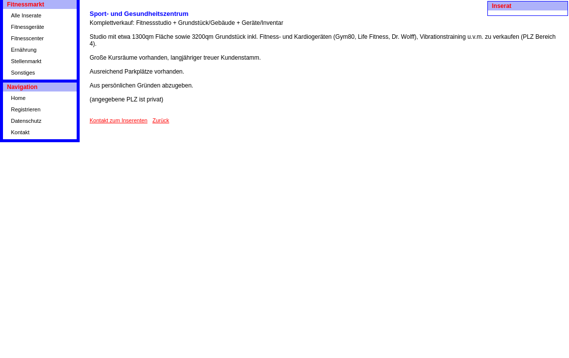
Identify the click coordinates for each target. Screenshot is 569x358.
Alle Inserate (26, 15)
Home (18, 98)
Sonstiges (23, 73)
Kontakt (20, 132)
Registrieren (25, 109)
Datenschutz (26, 121)
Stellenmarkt (26, 61)
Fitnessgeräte (27, 27)
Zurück (160, 120)
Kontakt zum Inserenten (118, 120)
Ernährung (23, 50)
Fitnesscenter (27, 38)
